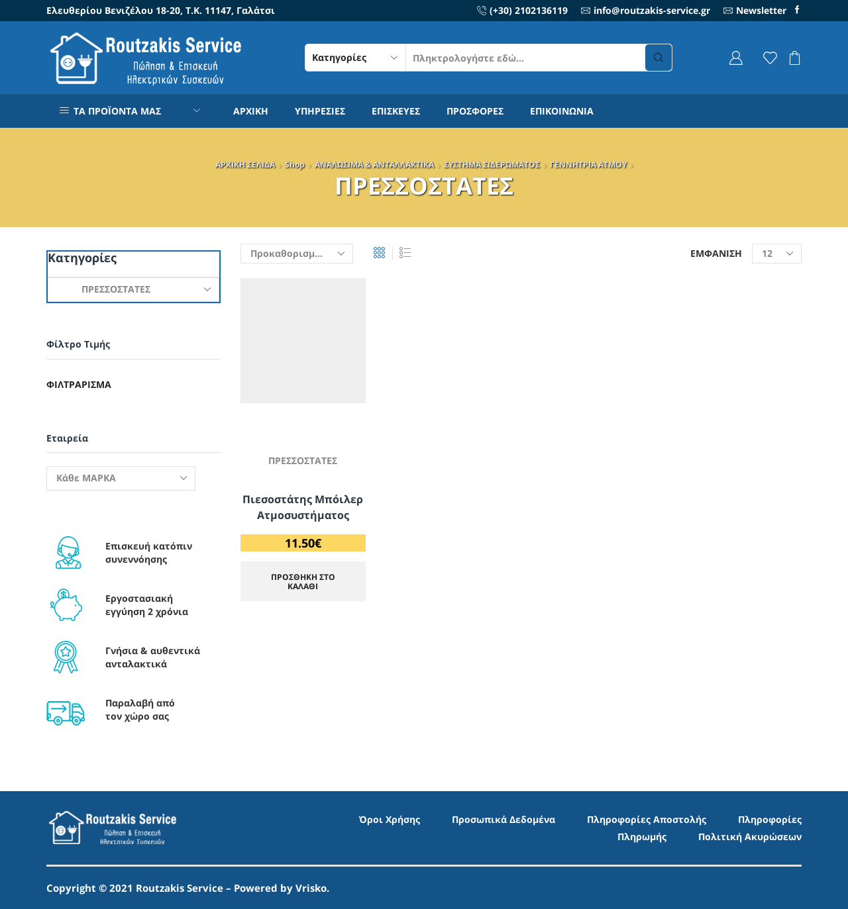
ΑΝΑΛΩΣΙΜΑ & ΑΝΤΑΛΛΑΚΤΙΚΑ (374, 164)
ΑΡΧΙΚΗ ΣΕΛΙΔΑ (245, 164)
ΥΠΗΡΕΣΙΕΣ (320, 111)
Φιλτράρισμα (78, 384)
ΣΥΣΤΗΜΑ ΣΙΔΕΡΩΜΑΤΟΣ (492, 164)
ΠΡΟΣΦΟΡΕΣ (475, 111)
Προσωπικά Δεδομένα (503, 819)
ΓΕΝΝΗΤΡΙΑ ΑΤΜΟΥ (588, 164)
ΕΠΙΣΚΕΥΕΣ (396, 111)
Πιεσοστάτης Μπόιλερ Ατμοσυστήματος (302, 507)
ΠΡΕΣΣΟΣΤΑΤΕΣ (302, 460)
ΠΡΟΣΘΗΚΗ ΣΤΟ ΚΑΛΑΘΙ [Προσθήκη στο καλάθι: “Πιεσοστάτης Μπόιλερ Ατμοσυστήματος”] (303, 581)
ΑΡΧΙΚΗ (250, 111)
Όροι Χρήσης (389, 819)
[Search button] (658, 57)
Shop (295, 164)
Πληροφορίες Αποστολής (646, 819)
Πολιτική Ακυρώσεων (750, 836)
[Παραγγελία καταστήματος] (296, 253)
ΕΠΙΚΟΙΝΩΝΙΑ (562, 111)
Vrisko (311, 887)
